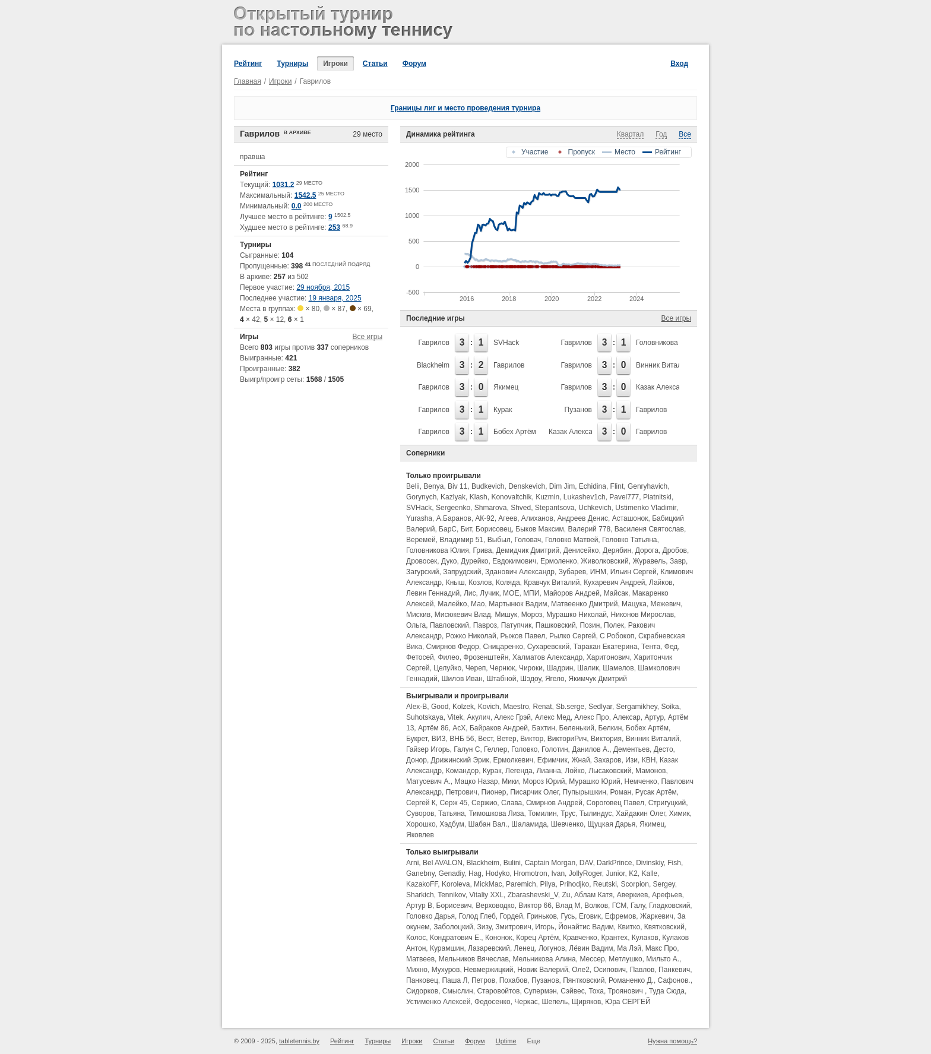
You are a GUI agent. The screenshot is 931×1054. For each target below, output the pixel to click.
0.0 (297, 206)
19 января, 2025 (335, 298)
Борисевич (454, 905)
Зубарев (572, 572)
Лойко (574, 771)
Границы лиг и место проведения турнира (465, 108)
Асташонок (630, 518)
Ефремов (620, 916)
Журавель (649, 561)
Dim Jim (562, 486)
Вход (679, 63)
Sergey (664, 884)
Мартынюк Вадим (518, 604)
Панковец (422, 980)
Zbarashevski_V (533, 895)
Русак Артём (656, 792)
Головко (524, 749)
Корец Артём (537, 937)
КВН (649, 760)
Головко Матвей (571, 540)
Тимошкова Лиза (496, 813)
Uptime (506, 1040)
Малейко (452, 604)
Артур (654, 717)
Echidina (592, 486)
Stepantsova (555, 508)
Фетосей (420, 657)
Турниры (292, 63)
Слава (511, 803)
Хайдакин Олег (640, 813)
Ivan (558, 873)
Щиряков (586, 1002)
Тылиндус (596, 813)
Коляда (508, 582)
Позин (590, 625)
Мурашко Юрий (594, 781)
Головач (528, 540)
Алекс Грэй (512, 717)
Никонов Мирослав (642, 614)
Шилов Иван (461, 679)
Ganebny (420, 873)
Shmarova (490, 508)
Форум (414, 63)
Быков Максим (539, 529)
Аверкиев (632, 895)
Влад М (568, 905)
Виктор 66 (534, 905)
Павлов (642, 970)
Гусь (568, 916)
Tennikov (451, 895)
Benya (433, 486)
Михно (417, 970)
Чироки (531, 668)
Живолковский (604, 561)
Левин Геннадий (433, 593)
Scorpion (635, 884)
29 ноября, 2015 (323, 287)
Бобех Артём (514, 432)
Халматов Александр (547, 657)
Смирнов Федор (452, 646)
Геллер (495, 749)
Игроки (335, 63)
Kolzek (463, 706)
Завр (678, 561)
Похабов (513, 980)
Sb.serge (570, 706)
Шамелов (618, 668)
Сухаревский (548, 646)
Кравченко (580, 937)
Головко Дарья (430, 916)
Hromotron (530, 873)
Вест (485, 739)
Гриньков (542, 916)
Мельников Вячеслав (474, 959)
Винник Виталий (662, 365)
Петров (483, 980)
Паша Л (454, 980)
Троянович (626, 991)
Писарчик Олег (534, 792)
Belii (413, 486)
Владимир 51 (461, 540)
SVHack (506, 342)
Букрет (417, 739)
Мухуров (446, 970)
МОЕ (511, 593)
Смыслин (457, 991)
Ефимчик (552, 760)
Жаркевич (656, 916)
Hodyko (498, 873)
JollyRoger (585, 873)
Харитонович (608, 657)
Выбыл (499, 540)
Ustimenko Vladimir (645, 508)
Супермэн (540, 991)
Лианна (548, 771)
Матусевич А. (428, 781)
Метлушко (625, 959)
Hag (475, 873)
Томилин (542, 813)
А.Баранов (453, 518)
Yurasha (419, 518)
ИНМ (598, 572)
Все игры (367, 337)
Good (439, 706)
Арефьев (667, 895)
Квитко (629, 927)
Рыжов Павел (522, 636)
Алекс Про (591, 717)
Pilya (547, 884)
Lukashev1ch (584, 497)
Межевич (666, 604)
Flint (617, 486)
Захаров (607, 760)
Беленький (576, 728)
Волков (596, 905)
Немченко (641, 781)
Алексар (626, 717)
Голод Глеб (477, 916)
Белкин (610, 728)
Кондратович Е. (455, 937)
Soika (670, 706)
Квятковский (664, 927)
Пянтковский (583, 980)
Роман (620, 792)
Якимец (505, 387)
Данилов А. (590, 749)
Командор (462, 771)
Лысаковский (609, 771)
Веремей (421, 540)
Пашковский (556, 625)
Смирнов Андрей (554, 803)
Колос (416, 937)
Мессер (592, 959)
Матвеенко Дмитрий (584, 604)
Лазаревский (489, 948)
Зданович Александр (520, 572)
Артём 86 (433, 728)
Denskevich (526, 486)
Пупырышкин (584, 792)
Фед (671, 646)
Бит (466, 529)
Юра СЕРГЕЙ (628, 1002)
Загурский (422, 572)
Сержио (484, 803)
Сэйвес (572, 991)
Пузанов (578, 410)
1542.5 (305, 195)
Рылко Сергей (572, 636)
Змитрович (513, 927)
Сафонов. (674, 980)
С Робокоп (617, 636)
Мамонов (650, 771)
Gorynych (421, 497)
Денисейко (581, 550)
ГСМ (619, 905)
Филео (448, 657)
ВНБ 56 (461, 739)
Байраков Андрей (499, 728)
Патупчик (516, 625)
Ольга (416, 625)
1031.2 (283, 185)
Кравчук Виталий (552, 582)
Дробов (675, 550)
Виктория (606, 739)
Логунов (552, 948)
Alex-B (416, 706)
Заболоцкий (453, 927)
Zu (566, 895)
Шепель (555, 1002)
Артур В (419, 905)
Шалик (588, 668)
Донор (416, 760)
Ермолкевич (513, 760)
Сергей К (421, 803)
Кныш (455, 582)
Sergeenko (453, 508)
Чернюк (502, 668)
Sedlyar (600, 706)
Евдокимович (514, 561)
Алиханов (537, 518)
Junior (615, 873)
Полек (614, 625)
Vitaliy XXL (486, 895)
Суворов (420, 813)
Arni (412, 863)
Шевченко (567, 824)
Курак (502, 410)
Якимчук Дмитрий (597, 679)
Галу (638, 905)
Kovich (488, 706)
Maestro (515, 706)
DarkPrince (614, 863)
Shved (521, 508)
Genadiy (451, 873)
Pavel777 (624, 497)
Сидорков (422, 991)
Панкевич (674, 970)
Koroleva (456, 884)
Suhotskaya (425, 717)
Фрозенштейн (485, 657)
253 (334, 227)
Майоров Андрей (571, 593)
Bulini (512, 863)
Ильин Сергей (633, 572)
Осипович (610, 970)
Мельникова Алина (543, 959)
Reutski (605, 884)
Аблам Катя (593, 895)
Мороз (532, 614)
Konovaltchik (511, 497)
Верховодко (495, 905)
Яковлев (420, 835)
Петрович (461, 792)
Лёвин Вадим (591, 948)
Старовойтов (498, 991)
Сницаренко (503, 646)
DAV (586, 863)
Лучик (489, 593)
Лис (470, 593)
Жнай (581, 760)
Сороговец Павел (615, 803)
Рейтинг (248, 63)
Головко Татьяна (629, 540)
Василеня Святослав (649, 529)
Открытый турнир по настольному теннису (345, 24)
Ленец (524, 948)
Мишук (506, 614)
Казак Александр (664, 387)
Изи (631, 760)
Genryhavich (647, 486)
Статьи (375, 63)
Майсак (616, 593)
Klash (478, 497)
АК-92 (484, 518)
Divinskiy (649, 863)
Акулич (478, 717)
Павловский (449, 625)
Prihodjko (574, 884)
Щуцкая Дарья (612, 824)
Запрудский (462, 572)
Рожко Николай (471, 636)
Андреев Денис (582, 518)
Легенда (519, 771)
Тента (650, 646)
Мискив (418, 614)
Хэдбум (451, 824)
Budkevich (487, 486)
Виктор (531, 739)
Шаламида (529, 824)
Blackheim (433, 365)
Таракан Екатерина (606, 646)
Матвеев (420, 959)
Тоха (595, 991)
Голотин (555, 749)
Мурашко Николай (576, 614)
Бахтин (543, 728)
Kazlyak (453, 497)
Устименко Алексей (438, 1002)
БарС (448, 529)
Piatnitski (657, 497)
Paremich (521, 884)
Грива (482, 550)
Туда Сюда (667, 991)
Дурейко (474, 561)
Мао (477, 604)
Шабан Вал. (488, 824)
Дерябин (617, 550)
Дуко (449, 561)
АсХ (459, 728)
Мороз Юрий (544, 781)
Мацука (634, 604)
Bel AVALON (443, 863)
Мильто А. (662, 959)
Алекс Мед (553, 717)
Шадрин (560, 668)
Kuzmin (547, 497)
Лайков (661, 582)
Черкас (526, 1002)
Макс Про (661, 948)
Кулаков (645, 937)
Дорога (646, 550)
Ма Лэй (629, 948)
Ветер (507, 739)
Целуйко (447, 668)
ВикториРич (567, 739)
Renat (542, 706)
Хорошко (421, 824)
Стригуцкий (667, 803)
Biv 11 (457, 486)
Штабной (501, 679)
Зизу (484, 927)
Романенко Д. (631, 980)
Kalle (650, 873)
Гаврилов (434, 342)
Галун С (467, 749)
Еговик (590, 916)
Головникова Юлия (667, 342)
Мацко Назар (476, 781)
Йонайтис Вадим (585, 927)
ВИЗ (439, 739)
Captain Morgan (550, 863)
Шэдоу (530, 679)
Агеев (507, 518)
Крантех (614, 937)
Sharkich (420, 895)
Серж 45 (454, 803)
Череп (476, 668)
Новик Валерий (542, 970)
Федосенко (492, 1002)
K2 (633, 873)
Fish (674, 863)
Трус (567, 813)
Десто (663, 749)
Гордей (511, 916)
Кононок (498, 937)
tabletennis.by (299, 1040)
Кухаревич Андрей (614, 582)
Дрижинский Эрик (460, 760)
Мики (510, 781)
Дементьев (631, 749)
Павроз (485, 625)
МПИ (531, 593)
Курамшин (447, 948)
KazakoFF (422, 884)
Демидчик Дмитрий (527, 550)
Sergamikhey (636, 706)
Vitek (455, 717)
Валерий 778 (589, 529)
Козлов (480, 582)
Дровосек (421, 561)
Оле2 (581, 970)
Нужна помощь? (672, 1040)
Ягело (555, 679)
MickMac (488, 884)
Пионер (493, 792)
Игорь (544, 927)
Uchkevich (594, 508)
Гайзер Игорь (428, 749)
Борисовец (494, 529)
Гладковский (669, 905)
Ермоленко (558, 561)
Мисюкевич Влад (463, 614)
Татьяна (451, 813)
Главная (247, 81)
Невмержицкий (488, 970)
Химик (679, 813)
